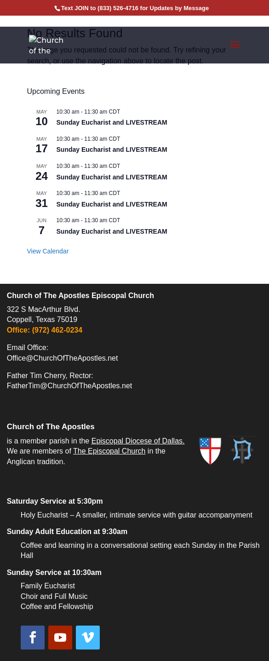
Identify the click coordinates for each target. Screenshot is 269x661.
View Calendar (48, 251)
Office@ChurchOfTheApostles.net (62, 358)
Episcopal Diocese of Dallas (137, 441)
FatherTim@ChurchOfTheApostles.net (69, 386)
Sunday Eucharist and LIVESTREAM (112, 122)
